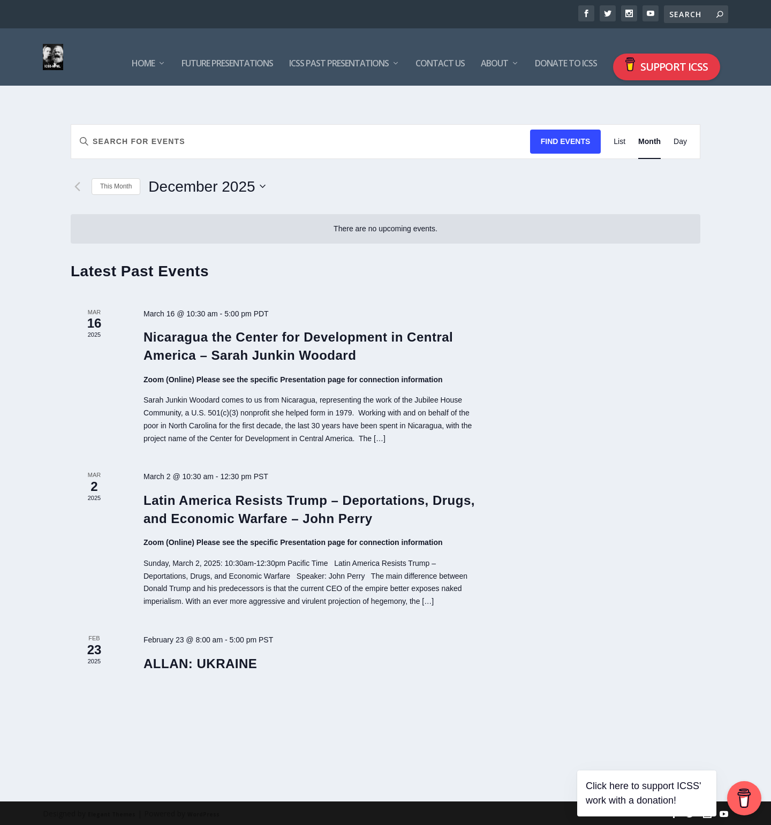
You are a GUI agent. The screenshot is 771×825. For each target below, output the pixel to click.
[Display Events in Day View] (680, 140)
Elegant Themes (111, 812)
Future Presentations (227, 49)
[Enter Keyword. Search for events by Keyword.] (300, 140)
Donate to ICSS (566, 49)
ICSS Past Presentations (339, 49)
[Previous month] (77, 185)
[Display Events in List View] (619, 140)
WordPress (203, 812)
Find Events (566, 139)
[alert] (385, 227)
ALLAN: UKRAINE (200, 662)
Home (143, 49)
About (494, 49)
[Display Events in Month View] (649, 140)
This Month (116, 184)
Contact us (440, 49)
